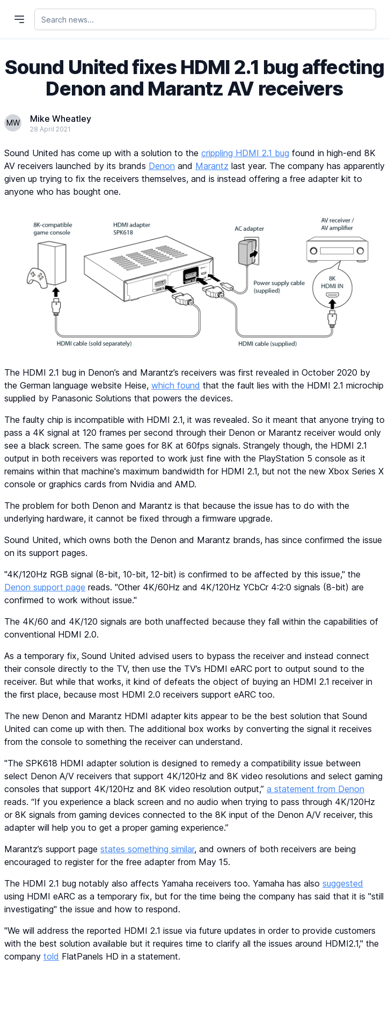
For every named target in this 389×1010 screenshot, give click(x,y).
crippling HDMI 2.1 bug (245, 153)
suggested (342, 883)
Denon (162, 165)
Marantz (212, 165)
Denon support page (44, 587)
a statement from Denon (315, 789)
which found (175, 385)
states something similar (147, 849)
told (51, 956)
